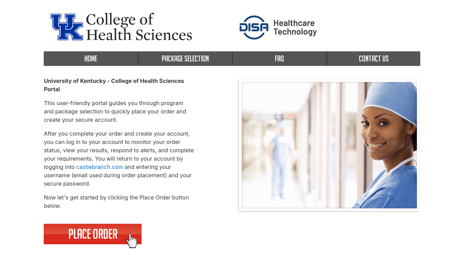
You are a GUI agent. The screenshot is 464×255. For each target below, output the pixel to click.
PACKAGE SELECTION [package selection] (185, 58)
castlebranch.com (99, 166)
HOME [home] (90, 58)
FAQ (279, 58)
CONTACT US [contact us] (374, 58)
